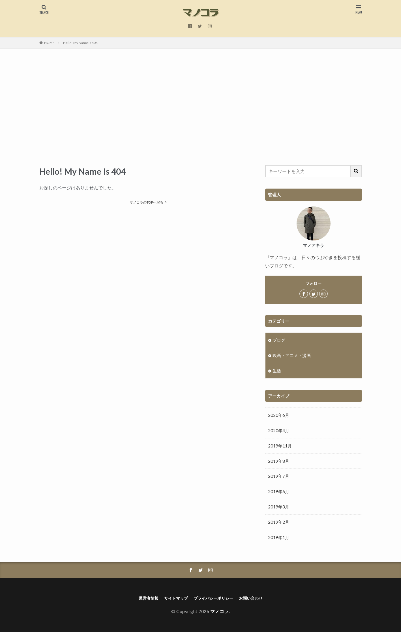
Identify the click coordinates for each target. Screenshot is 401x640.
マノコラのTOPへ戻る (146, 202)
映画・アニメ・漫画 (294, 356)
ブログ (280, 340)
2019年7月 (280, 480)
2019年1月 (280, 543)
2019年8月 (280, 464)
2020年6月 (280, 417)
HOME (49, 43)
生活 (277, 372)
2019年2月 (280, 528)
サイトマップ (172, 605)
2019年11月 (281, 448)
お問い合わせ (256, 605)
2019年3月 (280, 512)
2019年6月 (280, 496)
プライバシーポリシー (214, 605)
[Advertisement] (200, 105)
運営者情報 (142, 605)
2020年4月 (280, 433)
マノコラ (219, 619)
